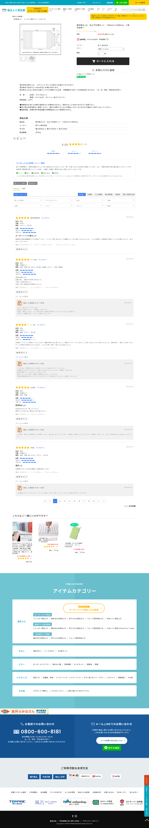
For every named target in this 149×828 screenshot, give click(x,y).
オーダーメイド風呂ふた (55, 9)
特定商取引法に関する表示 (69, 821)
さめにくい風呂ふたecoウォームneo (120, 628)
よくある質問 (70, 792)
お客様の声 (97, 792)
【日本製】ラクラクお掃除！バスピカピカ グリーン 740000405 (74, 545)
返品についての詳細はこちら (87, 74)
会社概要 (43, 792)
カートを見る (140, 2)
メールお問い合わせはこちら (112, 740)
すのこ (98, 9)
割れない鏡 (57, 664)
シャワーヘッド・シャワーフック (68, 677)
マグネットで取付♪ (40, 691)
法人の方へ (146, 781)
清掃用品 (121, 677)
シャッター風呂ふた (40, 618)
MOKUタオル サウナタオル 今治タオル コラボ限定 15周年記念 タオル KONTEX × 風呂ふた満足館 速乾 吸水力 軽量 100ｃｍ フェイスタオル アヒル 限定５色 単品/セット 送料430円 (22, 548)
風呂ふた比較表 (84, 792)
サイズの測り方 (56, 792)
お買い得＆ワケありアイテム (78, 691)
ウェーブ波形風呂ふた (95, 618)
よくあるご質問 (146, 800)
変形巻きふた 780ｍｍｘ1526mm (33, 414)
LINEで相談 (123, 3)
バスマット (111, 677)
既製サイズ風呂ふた (67, 9)
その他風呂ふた (91, 9)
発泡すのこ (37, 651)
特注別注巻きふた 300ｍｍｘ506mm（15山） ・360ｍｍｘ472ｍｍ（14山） (48, 244)
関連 (96, 664)
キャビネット (79, 664)
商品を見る (29, 561)
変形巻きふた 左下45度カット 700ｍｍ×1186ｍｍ (38, 348)
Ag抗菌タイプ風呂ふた (80, 9)
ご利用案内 (33, 792)
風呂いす (36, 677)
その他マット (63, 651)
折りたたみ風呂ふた (76, 618)
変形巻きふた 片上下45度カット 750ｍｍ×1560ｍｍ (39, 472)
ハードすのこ (50, 651)
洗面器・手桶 (48, 677)
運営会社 (53, 821)
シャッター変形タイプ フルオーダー (35, 19)
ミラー (103, 9)
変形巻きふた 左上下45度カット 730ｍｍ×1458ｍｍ (39, 287)
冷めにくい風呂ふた (114, 618)
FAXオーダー (81, 3)
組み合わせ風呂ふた (58, 618)
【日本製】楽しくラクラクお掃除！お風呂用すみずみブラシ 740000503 (47, 540)
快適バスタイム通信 (18, 792)
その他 (116, 9)
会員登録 (110, 3)
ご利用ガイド (146, 790)
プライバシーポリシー (91, 821)
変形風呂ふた (18, 19)
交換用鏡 (67, 664)
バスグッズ (109, 9)
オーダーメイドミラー (41, 664)
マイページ (96, 3)
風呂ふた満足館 (17, 16)
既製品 (89, 664)
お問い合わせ (146, 811)
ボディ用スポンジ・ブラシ (94, 677)
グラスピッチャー (57, 691)
